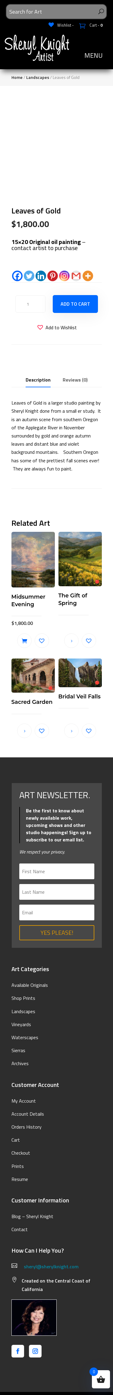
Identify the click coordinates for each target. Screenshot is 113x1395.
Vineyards (21, 1024)
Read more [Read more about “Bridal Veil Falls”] (71, 731)
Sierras (18, 1050)
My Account (23, 1100)
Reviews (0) (75, 379)
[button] (56, 328)
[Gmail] (76, 276)
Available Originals (29, 985)
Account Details (27, 1113)
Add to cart (75, 303)
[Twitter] (29, 276)
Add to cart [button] (24, 640)
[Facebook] (17, 276)
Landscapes (37, 77)
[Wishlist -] (61, 25)
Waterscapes (24, 1037)
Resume (19, 1179)
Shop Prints (23, 998)
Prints (17, 1166)
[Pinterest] (52, 276)
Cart (15, 1139)
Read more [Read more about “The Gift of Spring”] (71, 640)
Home (17, 77)
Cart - (95, 25)
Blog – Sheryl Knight (32, 1216)
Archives (20, 1063)
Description (38, 379)
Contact (19, 1229)
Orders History (26, 1126)
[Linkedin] (41, 276)
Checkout (20, 1152)
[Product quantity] (30, 304)
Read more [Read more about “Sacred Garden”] (24, 731)
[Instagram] (64, 276)
